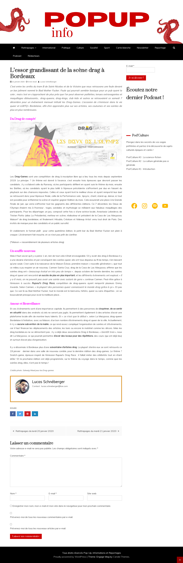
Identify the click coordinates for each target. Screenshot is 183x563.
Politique (66, 47)
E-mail (53, 493)
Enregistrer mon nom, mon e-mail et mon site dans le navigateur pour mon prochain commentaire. (61, 505)
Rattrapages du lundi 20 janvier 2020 (35, 431)
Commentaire (17, 455)
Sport (107, 47)
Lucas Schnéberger (48, 82)
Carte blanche (123, 47)
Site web (91, 493)
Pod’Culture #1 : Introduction (140, 168)
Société (94, 47)
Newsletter (142, 47)
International (48, 47)
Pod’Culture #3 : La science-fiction (143, 157)
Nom (13, 493)
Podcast (17, 55)
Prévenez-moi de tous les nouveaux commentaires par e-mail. (41, 517)
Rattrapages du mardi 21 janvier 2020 (96, 431)
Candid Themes (121, 556)
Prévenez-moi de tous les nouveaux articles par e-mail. (38, 528)
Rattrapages (27, 47)
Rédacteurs (33, 55)
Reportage (160, 47)
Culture (80, 47)
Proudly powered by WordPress (70, 556)
